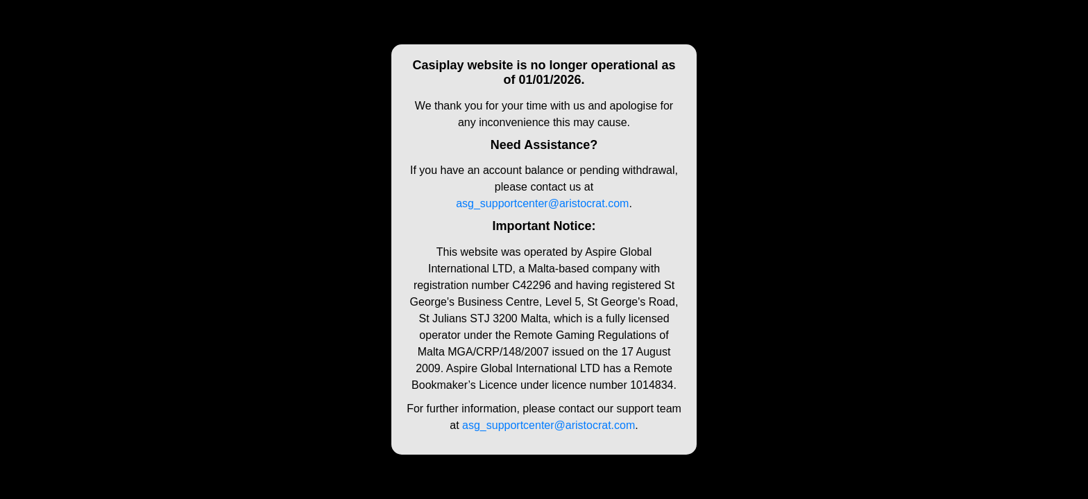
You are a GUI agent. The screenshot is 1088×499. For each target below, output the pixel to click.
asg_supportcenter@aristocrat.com (542, 203)
